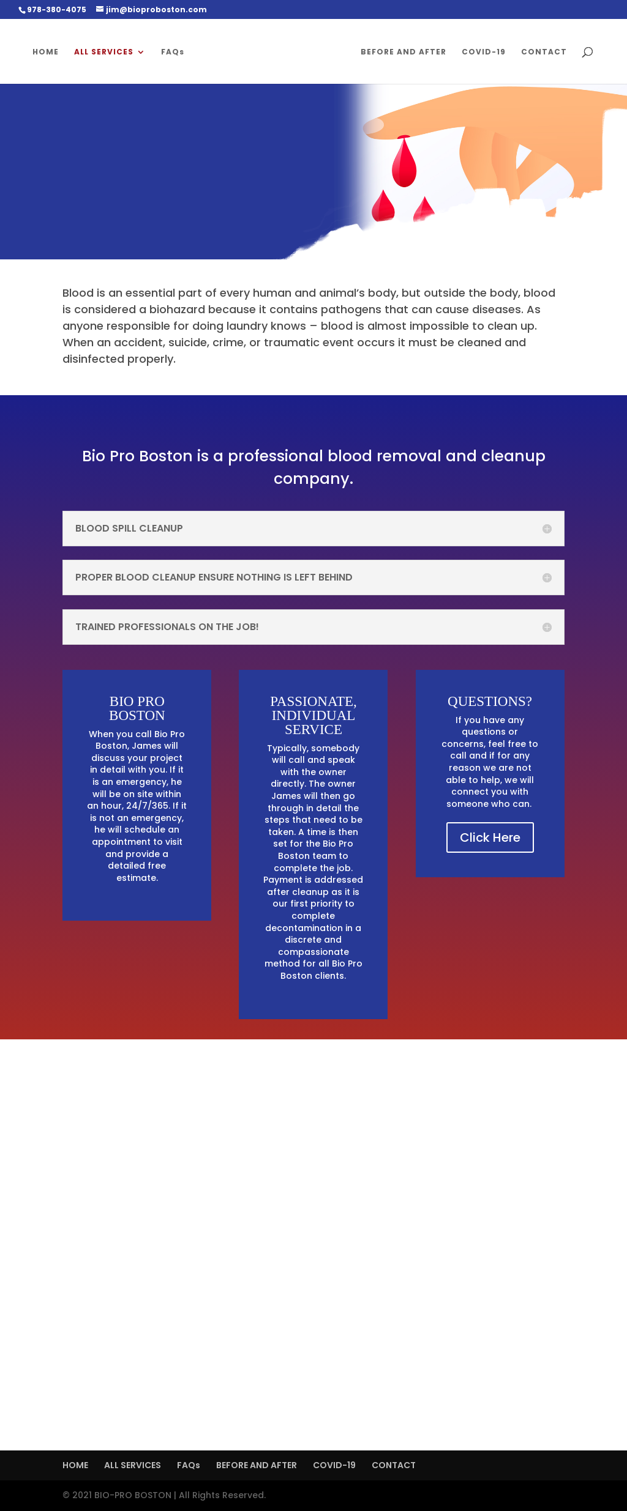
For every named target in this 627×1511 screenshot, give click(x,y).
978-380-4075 (56, 9)
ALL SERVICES (103, 52)
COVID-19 (484, 52)
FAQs (172, 52)
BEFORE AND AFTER (403, 52)
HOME (45, 52)
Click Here (490, 837)
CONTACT (544, 52)
